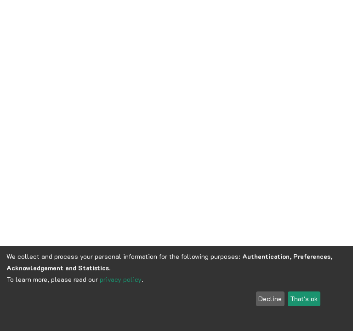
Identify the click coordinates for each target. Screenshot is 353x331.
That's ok (304, 298)
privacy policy (121, 279)
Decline (270, 298)
